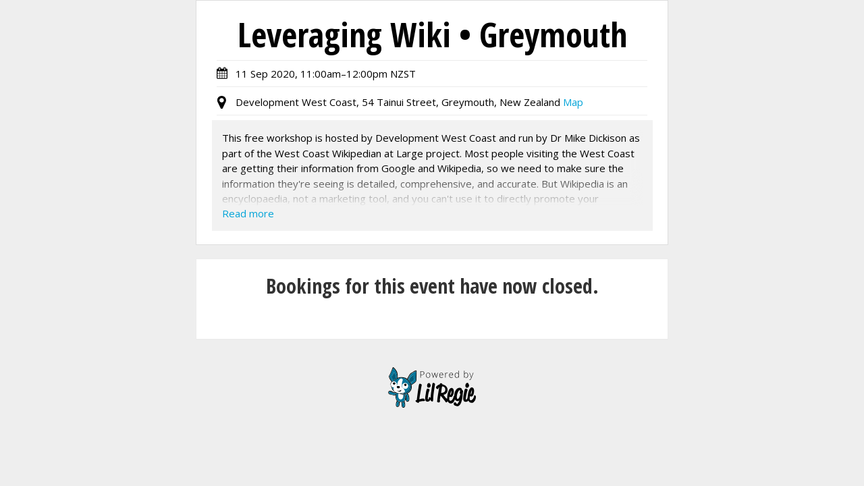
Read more (248, 213)
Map (573, 102)
